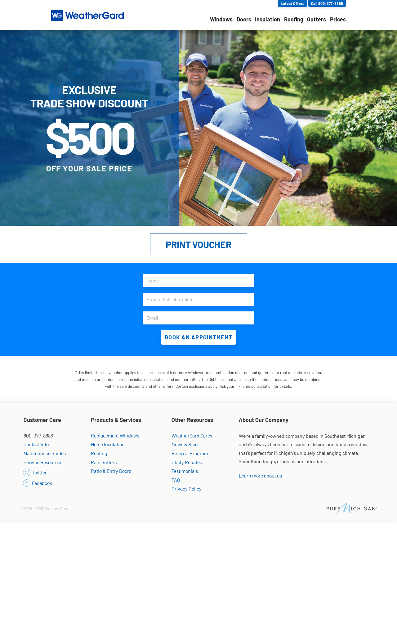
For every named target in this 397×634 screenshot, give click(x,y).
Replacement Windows (115, 435)
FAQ (176, 480)
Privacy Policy (187, 488)
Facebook (38, 483)
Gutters (316, 19)
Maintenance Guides (45, 453)
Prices (338, 19)
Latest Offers (292, 3)
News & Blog (185, 444)
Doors (244, 19)
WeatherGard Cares (192, 435)
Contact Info (36, 444)
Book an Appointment (198, 337)
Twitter (35, 472)
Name (200, 280)
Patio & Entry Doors (111, 471)
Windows (221, 19)
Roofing (293, 19)
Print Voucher (198, 244)
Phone (200, 299)
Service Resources (43, 462)
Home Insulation (108, 444)
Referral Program (190, 453)
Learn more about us (260, 475)
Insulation (267, 19)
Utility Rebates (187, 462)
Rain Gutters (104, 462)
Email (200, 317)
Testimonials (185, 471)
